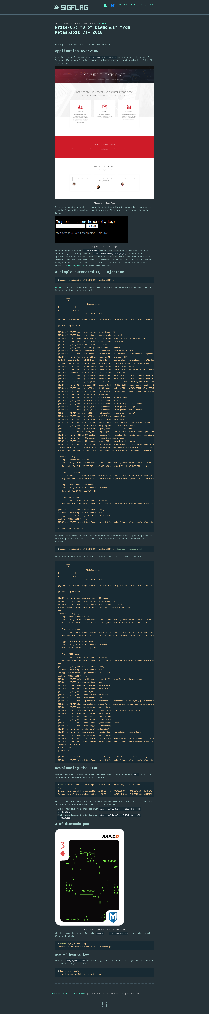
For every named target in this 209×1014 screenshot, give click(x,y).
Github (103, 23)
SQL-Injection (76, 266)
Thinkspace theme (60, 994)
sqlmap (58, 287)
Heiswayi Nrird (79, 994)
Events (134, 5)
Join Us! (122, 5)
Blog (143, 5)
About (153, 5)
